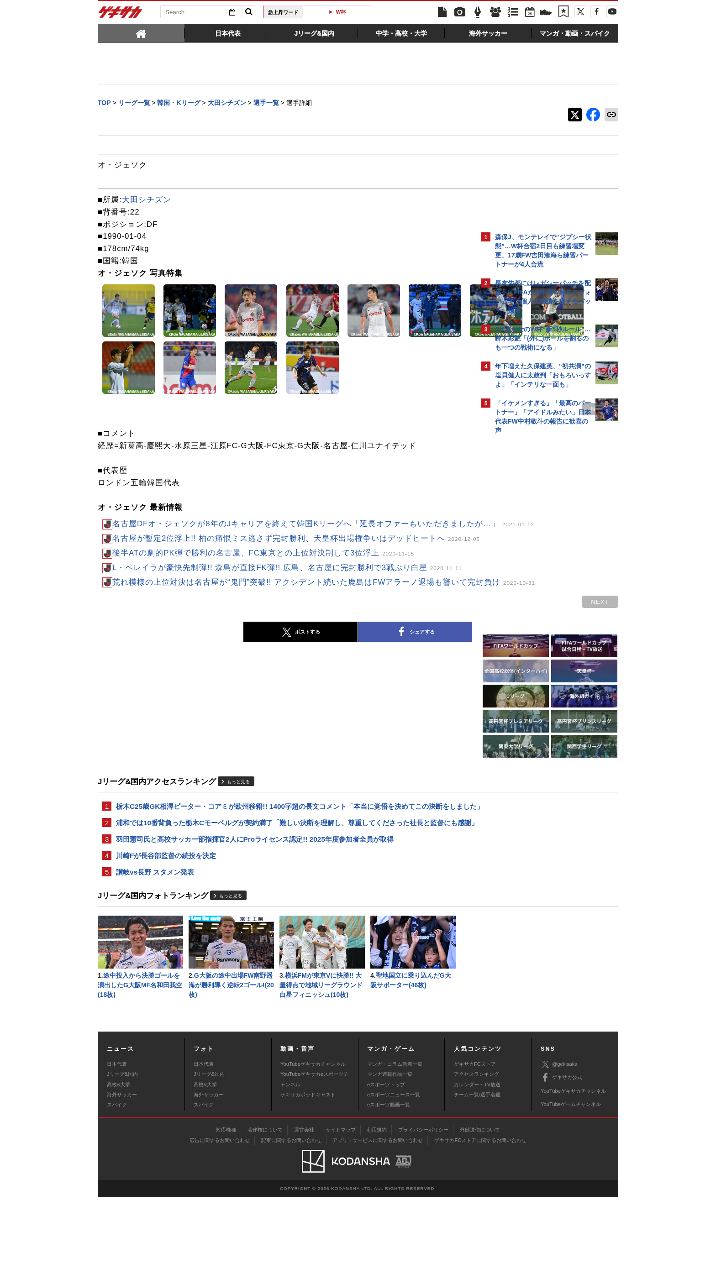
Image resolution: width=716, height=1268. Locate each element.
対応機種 (226, 1201)
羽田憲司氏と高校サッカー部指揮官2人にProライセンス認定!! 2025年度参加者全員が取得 (255, 905)
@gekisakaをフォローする (532, 577)
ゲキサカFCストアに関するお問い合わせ (480, 1211)
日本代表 (117, 1134)
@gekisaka (559, 1135)
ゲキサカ (120, 14)
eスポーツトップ (386, 1155)
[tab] (141, 33)
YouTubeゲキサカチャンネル (313, 1134)
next (440, 410)
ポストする (220, 675)
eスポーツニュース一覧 (393, 1165)
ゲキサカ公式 (561, 1148)
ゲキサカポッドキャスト (308, 1165)
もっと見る (238, 824)
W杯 (341, 12)
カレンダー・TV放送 (477, 1155)
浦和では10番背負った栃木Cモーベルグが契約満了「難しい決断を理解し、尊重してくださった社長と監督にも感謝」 (287, 883)
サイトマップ (341, 1201)
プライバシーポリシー (423, 1201)
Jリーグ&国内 (122, 1145)
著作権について (265, 1201)
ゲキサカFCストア (475, 1134)
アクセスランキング (476, 1145)
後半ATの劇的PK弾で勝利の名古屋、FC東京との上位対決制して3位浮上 (263, 575)
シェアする (335, 675)
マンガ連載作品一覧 (389, 1145)
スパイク (117, 1176)
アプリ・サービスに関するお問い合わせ (377, 1211)
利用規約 (377, 1201)
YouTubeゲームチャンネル (571, 1175)
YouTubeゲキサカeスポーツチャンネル (314, 1150)
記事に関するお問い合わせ (291, 1211)
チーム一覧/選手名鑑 (477, 1165)
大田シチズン (146, 200)
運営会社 (304, 1201)
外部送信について (480, 1201)
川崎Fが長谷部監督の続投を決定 (166, 923)
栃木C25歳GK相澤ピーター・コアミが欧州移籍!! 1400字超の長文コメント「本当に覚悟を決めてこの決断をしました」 (286, 855)
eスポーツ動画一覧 (388, 1176)
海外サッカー (122, 1165)
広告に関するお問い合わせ (220, 1211)
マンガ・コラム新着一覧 (394, 1134)
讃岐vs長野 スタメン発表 (155, 940)
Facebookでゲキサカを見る (533, 596)
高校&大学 (118, 1155)
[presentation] (141, 33)
